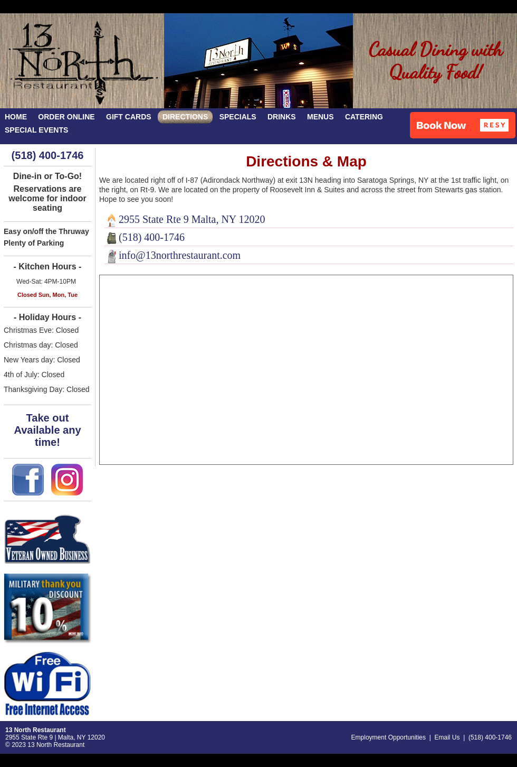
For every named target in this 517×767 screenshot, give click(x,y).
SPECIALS (237, 117)
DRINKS (281, 117)
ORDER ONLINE (66, 117)
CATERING (364, 117)
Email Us (446, 737)
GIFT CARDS (128, 117)
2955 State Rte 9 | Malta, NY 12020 (55, 737)
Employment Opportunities (388, 737)
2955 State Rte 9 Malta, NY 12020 (184, 219)
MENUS (320, 117)
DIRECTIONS (185, 117)
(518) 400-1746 (48, 155)
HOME (16, 117)
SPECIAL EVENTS (36, 130)
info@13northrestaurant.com (172, 255)
